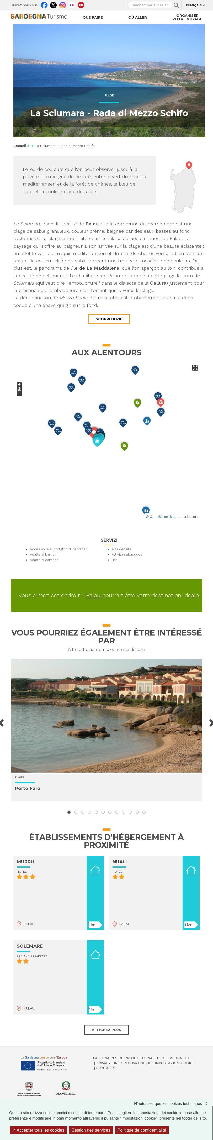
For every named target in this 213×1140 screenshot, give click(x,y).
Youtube (81, 4)
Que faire (93, 17)
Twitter (53, 4)
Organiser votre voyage (187, 17)
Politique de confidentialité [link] (142, 1130)
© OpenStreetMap (161, 517)
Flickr (71, 4)
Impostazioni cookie (175, 1063)
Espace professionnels (165, 1058)
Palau (93, 595)
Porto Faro (27, 788)
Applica (176, 5)
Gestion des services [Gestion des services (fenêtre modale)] (90, 1130)
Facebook (44, 4)
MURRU (25, 861)
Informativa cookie (132, 1063)
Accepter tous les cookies (38, 1130)
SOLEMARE (30, 946)
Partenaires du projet (116, 1058)
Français (194, 5)
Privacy (103, 1063)
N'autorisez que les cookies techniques (173, 1103)
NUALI (120, 861)
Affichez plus (106, 1030)
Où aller (137, 17)
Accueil (19, 146)
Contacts (105, 1068)
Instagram (62, 4)
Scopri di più (109, 319)
